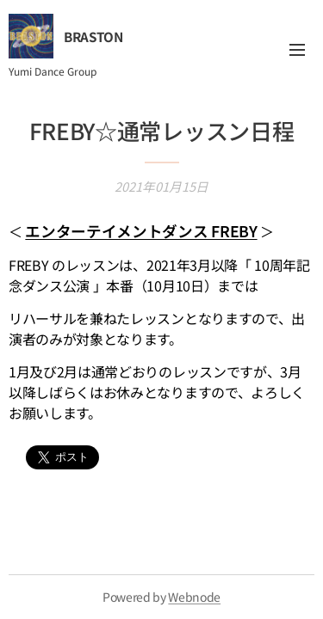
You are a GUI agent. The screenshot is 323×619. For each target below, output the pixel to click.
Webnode (194, 596)
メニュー (297, 50)
